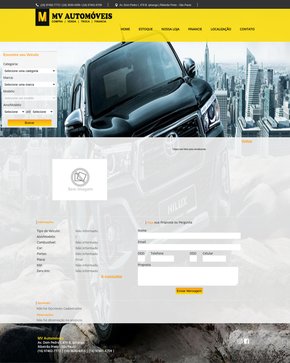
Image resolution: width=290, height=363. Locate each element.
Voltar (246, 141)
